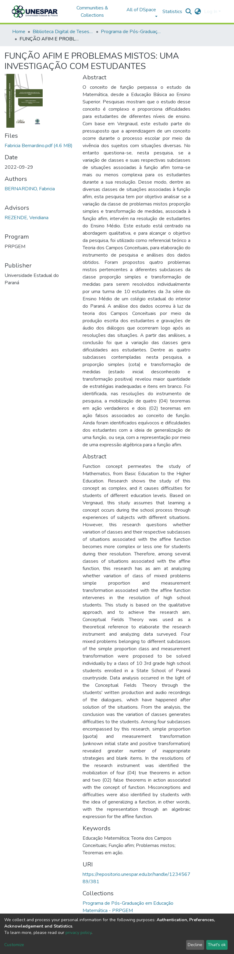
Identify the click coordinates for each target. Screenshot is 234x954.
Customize (14, 945)
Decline (195, 945)
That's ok (217, 945)
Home (18, 31)
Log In (210, 11)
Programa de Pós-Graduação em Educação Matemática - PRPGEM (131, 31)
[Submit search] (189, 12)
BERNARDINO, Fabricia (30, 188)
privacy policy (78, 932)
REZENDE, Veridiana (26, 217)
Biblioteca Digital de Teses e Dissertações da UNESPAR (63, 31)
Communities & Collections (92, 12)
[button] (198, 11)
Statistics (172, 11)
